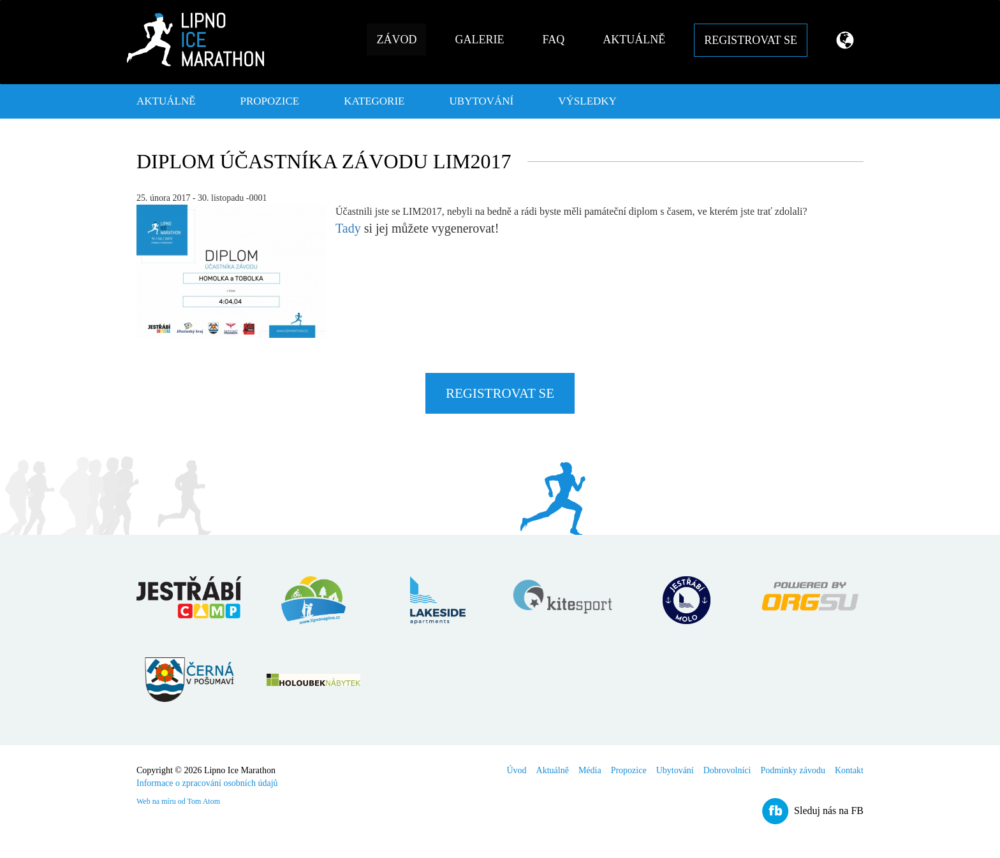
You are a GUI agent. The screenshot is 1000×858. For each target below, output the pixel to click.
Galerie (479, 39)
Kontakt (849, 770)
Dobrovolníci (727, 770)
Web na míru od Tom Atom (178, 801)
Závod (396, 39)
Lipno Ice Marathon (195, 39)
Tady (348, 228)
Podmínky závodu (792, 770)
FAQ (553, 39)
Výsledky (587, 101)
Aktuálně (634, 39)
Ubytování (482, 101)
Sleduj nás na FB (829, 810)
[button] (840, 42)
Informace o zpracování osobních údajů (207, 783)
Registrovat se (750, 40)
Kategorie (374, 101)
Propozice (270, 101)
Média (589, 770)
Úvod (516, 770)
